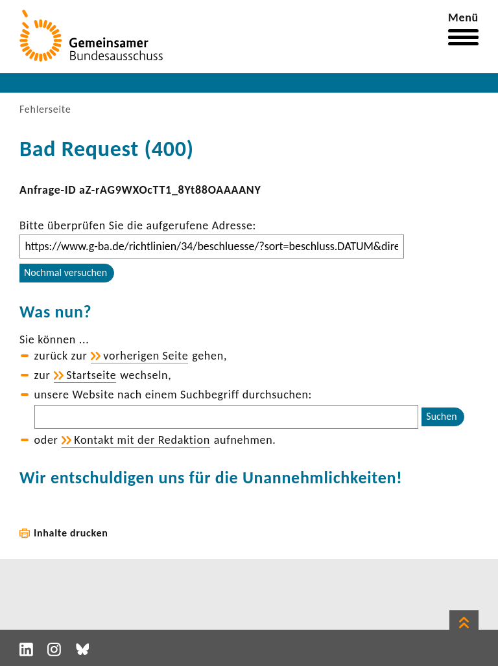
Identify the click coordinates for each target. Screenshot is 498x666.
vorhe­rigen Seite (145, 356)
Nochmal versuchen (65, 272)
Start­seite (91, 375)
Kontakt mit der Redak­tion (142, 440)
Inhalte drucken (71, 533)
